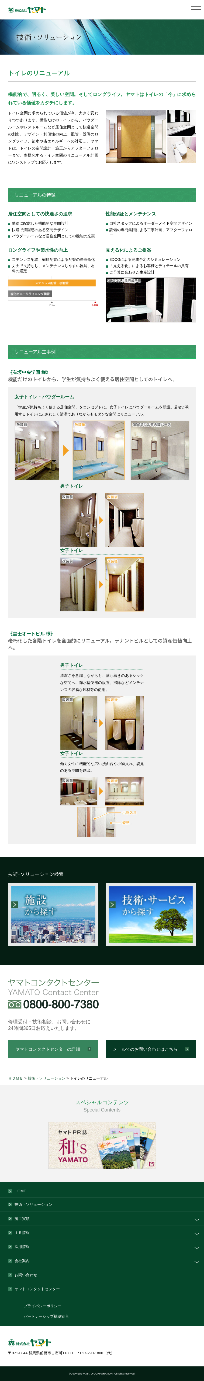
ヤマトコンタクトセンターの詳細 (47, 1049)
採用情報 (22, 1246)
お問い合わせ (26, 1275)
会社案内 (22, 1261)
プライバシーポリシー (42, 1306)
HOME (20, 1191)
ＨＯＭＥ (15, 1078)
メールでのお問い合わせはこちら (145, 1049)
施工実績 (22, 1218)
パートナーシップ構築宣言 (46, 1317)
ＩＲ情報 (22, 1232)
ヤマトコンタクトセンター (37, 1289)
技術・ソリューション (46, 1078)
